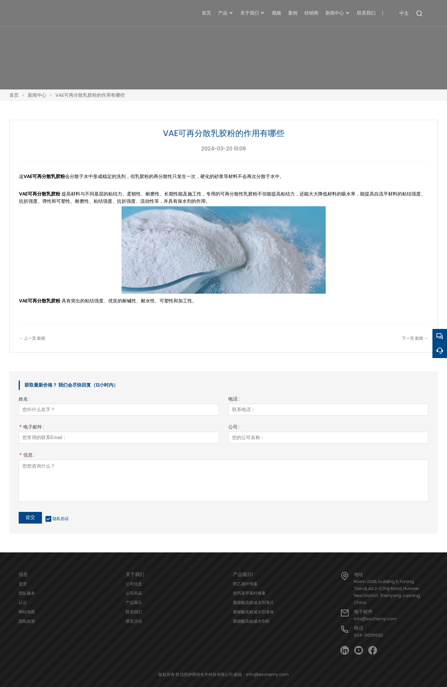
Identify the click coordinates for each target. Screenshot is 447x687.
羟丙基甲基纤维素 (249, 593)
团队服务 (27, 593)
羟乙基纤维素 (245, 584)
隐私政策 (27, 621)
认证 (23, 602)
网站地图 (27, 612)
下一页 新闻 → (415, 338)
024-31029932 (368, 635)
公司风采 (134, 593)
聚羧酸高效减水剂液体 (253, 612)
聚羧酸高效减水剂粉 (251, 621)
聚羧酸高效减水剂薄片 (253, 602)
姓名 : (24, 399)
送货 (23, 584)
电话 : (234, 399)
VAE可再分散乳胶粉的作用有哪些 (90, 95)
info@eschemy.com (375, 619)
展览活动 (134, 621)
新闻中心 (37, 95)
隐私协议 (60, 519)
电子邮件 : (31, 427)
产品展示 (134, 602)
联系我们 (134, 612)
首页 (14, 95)
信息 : (27, 455)
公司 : (234, 427)
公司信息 (134, 584)
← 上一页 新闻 (32, 338)
